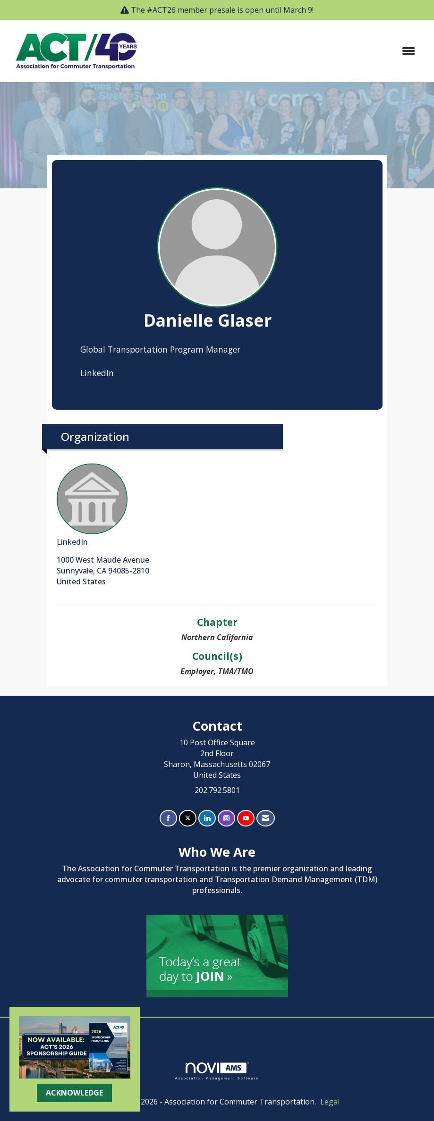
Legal (330, 1101)
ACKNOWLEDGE (74, 1092)
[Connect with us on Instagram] (226, 818)
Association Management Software (217, 1071)
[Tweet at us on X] (187, 818)
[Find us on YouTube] (246, 818)
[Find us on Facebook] (168, 818)
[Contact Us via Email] (265, 818)
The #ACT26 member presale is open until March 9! (222, 10)
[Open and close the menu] (285, 51)
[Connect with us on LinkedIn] (207, 818)
